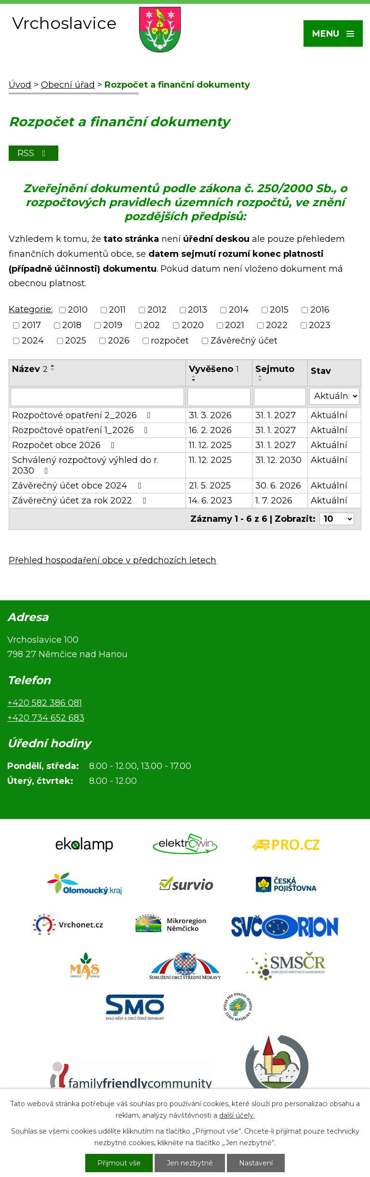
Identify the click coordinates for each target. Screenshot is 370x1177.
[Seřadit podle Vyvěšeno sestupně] (194, 380)
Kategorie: (31, 309)
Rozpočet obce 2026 (65, 445)
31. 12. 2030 (278, 460)
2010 (78, 309)
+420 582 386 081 (44, 703)
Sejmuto (274, 369)
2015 (279, 309)
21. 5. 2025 (210, 485)
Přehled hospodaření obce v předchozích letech (112, 560)
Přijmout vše (119, 1163)
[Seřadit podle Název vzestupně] (53, 366)
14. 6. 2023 (210, 500)
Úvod (20, 84)
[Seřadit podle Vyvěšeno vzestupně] (194, 376)
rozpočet (170, 341)
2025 (75, 341)
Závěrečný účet (244, 341)
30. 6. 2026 (278, 485)
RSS (33, 153)
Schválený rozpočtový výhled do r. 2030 (85, 465)
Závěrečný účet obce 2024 (78, 485)
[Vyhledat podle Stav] (334, 396)
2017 (31, 325)
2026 (119, 341)
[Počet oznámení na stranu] (336, 519)
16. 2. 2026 (210, 430)
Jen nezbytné (190, 1163)
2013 (197, 309)
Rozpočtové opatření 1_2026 (82, 430)
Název (30, 369)
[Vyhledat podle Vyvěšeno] (219, 397)
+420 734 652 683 (45, 718)
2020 (193, 325)
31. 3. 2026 (210, 415)
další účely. (237, 1115)
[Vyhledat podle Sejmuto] (280, 397)
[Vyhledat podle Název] (97, 397)
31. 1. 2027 (275, 415)
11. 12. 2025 (210, 445)
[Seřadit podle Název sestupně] (53, 369)
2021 (234, 325)
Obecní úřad (68, 84)
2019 (112, 325)
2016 (320, 309)
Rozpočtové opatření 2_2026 (83, 415)
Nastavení (256, 1163)
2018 (71, 325)
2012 (157, 309)
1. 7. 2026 (273, 500)
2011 (117, 309)
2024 (33, 341)
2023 (319, 325)
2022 (277, 325)
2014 (239, 309)
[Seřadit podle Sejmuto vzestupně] (260, 376)
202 (152, 325)
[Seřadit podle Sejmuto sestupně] (260, 380)
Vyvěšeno (214, 369)
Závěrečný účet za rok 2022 (81, 500)
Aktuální (329, 415)
